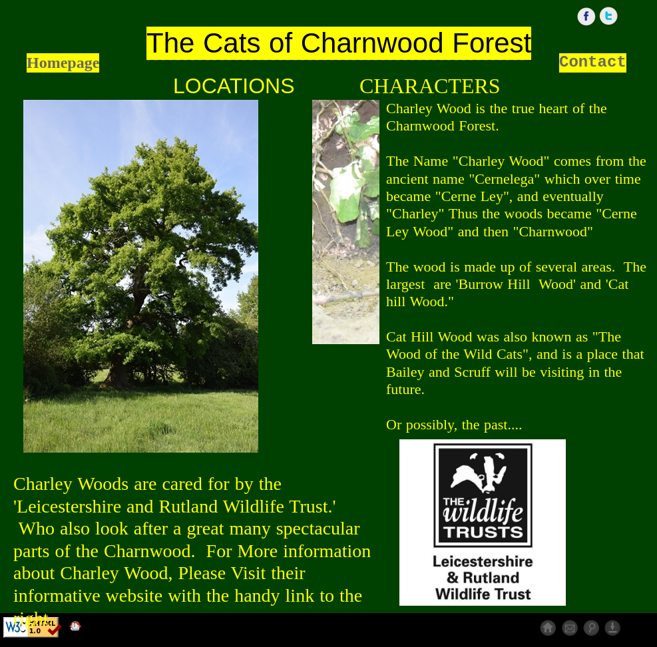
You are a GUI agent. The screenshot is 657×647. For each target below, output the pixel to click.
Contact (592, 62)
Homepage (63, 62)
